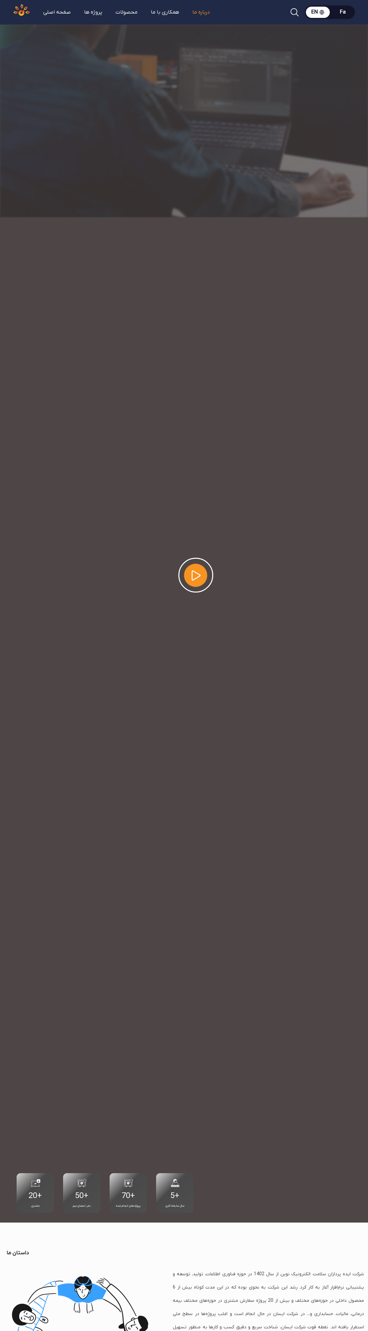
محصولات (127, 12)
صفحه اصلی (57, 12)
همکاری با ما (165, 12)
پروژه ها (93, 12)
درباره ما (201, 12)
